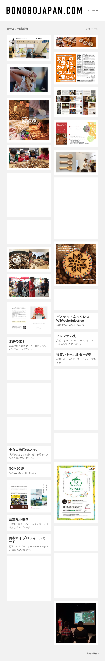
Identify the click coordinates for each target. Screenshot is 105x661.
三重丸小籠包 (18, 519)
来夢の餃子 (17, 341)
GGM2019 (16, 468)
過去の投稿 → (93, 653)
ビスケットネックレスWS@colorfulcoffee (73, 318)
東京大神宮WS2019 (23, 450)
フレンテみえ (66, 336)
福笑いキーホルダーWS (73, 354)
